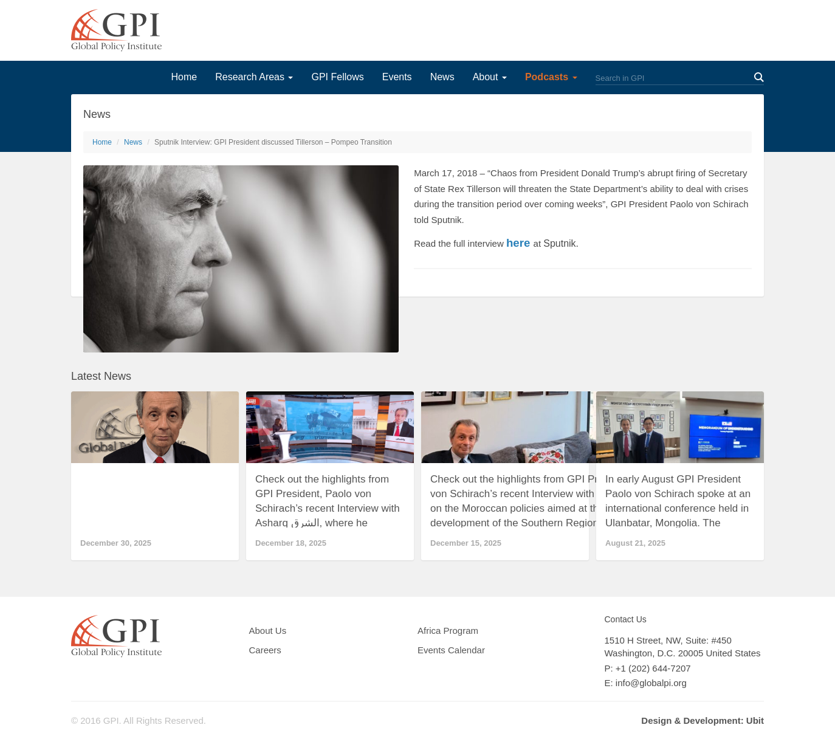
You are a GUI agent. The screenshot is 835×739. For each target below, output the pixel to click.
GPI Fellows (337, 77)
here (518, 242)
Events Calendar (451, 650)
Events (397, 77)
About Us (268, 630)
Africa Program (448, 630)
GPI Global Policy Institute (116, 30)
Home (184, 77)
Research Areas (254, 77)
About (490, 77)
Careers (265, 650)
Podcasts (551, 77)
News (442, 77)
